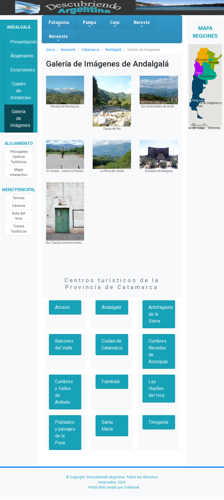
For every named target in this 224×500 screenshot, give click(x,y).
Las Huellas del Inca (156, 388)
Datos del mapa (194, 127)
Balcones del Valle (64, 344)
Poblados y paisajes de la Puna (65, 432)
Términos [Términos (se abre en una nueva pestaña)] (214, 127)
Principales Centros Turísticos (19, 157)
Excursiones (21, 70)
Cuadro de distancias (20, 90)
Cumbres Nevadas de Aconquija (158, 351)
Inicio (50, 50)
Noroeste (58, 38)
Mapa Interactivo (18, 172)
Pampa (89, 24)
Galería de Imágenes (20, 118)
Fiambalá (111, 381)
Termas (19, 198)
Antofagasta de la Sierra (160, 314)
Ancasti (62, 307)
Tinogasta (158, 422)
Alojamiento (21, 56)
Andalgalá (113, 50)
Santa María (107, 425)
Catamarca (90, 50)
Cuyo (115, 24)
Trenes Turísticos (19, 228)
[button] (198, 100)
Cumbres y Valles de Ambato (64, 392)
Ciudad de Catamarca (112, 344)
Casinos (18, 206)
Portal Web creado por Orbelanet (113, 487)
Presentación (21, 42)
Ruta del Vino (18, 216)
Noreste (142, 24)
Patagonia (59, 24)
